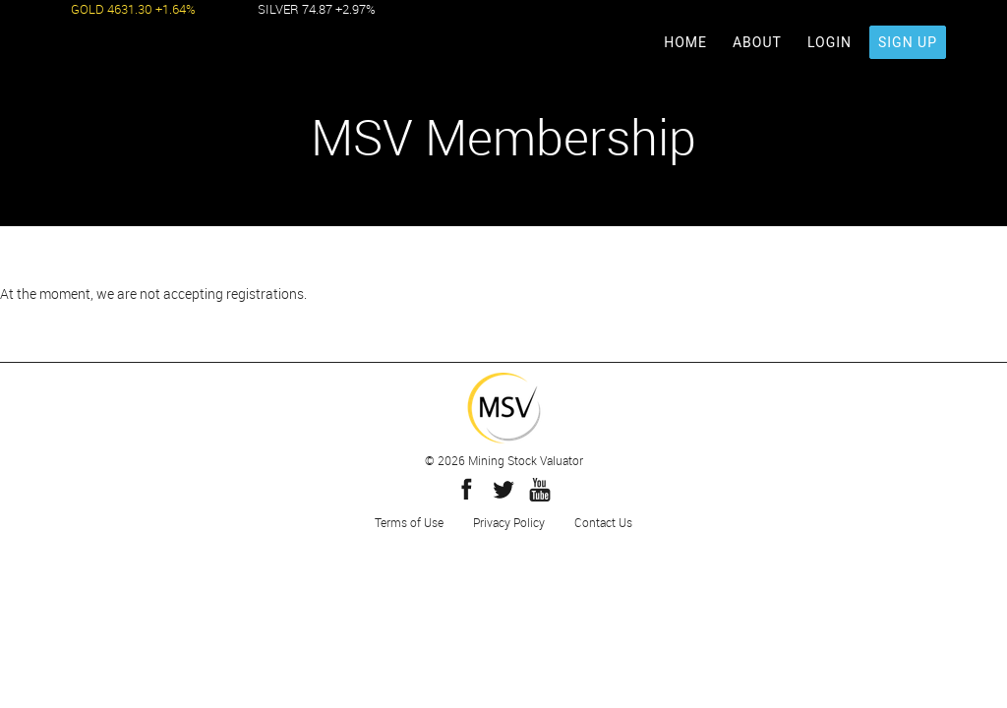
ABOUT (757, 42)
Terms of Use (409, 522)
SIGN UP (907, 42)
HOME (685, 42)
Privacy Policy (509, 522)
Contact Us (603, 522)
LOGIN (829, 42)
